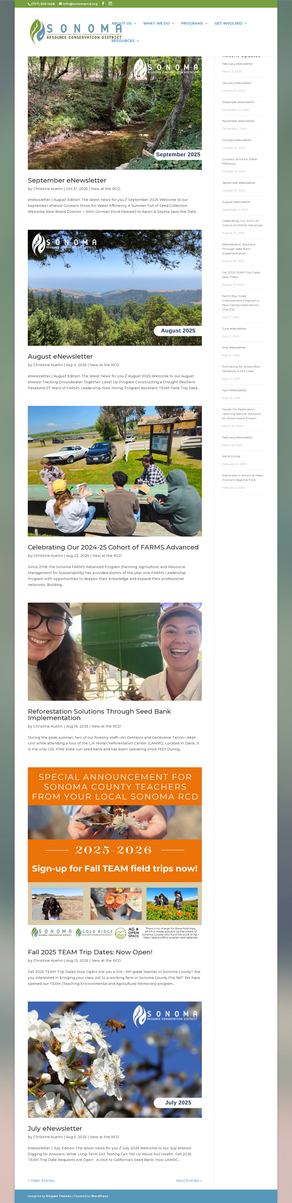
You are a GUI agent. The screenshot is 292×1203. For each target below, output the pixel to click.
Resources (123, 41)
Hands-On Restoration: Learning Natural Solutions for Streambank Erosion (241, 413)
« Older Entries (41, 1180)
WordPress (99, 1196)
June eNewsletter (234, 328)
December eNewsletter (238, 102)
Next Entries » (189, 1180)
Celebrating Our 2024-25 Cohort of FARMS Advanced (113, 547)
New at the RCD (105, 189)
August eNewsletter (60, 356)
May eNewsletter (234, 347)
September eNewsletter (67, 180)
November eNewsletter (238, 121)
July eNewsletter (55, 1128)
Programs (192, 24)
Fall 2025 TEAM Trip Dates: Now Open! (90, 952)
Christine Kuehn (48, 189)
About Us (121, 24)
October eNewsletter (237, 140)
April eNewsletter (234, 390)
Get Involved (228, 24)
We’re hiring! (231, 456)
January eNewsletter (237, 83)
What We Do (156, 24)
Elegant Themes (59, 1196)
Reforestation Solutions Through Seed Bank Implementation (99, 714)
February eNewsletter (237, 64)
